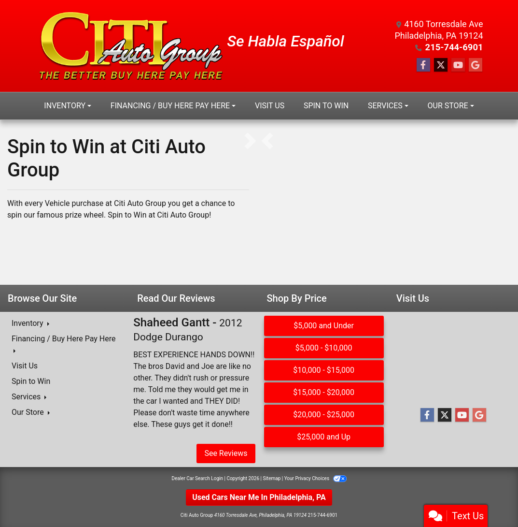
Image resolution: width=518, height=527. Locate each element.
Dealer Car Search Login (197, 478)
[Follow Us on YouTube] (458, 65)
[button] (267, 141)
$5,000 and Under (324, 325)
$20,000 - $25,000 (323, 414)
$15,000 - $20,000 (323, 392)
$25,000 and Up (323, 436)
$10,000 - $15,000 (323, 370)
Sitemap (271, 478)
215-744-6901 (454, 47)
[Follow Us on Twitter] (441, 65)
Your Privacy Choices (315, 478)
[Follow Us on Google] (475, 65)
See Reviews (225, 453)
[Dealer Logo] (131, 46)
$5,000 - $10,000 (323, 347)
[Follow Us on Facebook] (423, 65)
